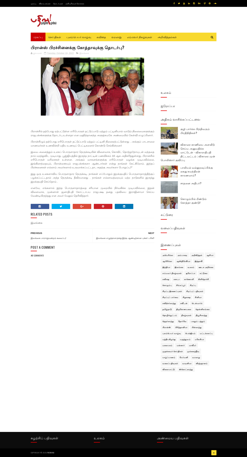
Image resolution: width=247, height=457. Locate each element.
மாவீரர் (192, 345)
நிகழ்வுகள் (186, 315)
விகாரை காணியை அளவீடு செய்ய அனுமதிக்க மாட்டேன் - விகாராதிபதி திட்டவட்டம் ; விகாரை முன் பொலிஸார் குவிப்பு (188, 152)
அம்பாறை (182, 255)
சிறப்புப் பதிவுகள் (194, 291)
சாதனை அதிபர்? (191, 183)
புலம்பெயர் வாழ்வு (78, 37)
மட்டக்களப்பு (206, 333)
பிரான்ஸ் (166, 327)
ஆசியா (210, 255)
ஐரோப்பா (190, 273)
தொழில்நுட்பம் (169, 315)
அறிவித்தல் (196, 255)
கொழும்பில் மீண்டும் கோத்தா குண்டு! (193, 201)
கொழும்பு (167, 285)
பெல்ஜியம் (190, 333)
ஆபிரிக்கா (167, 261)
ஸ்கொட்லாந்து (186, 369)
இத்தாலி (199, 261)
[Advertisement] (93, 340)
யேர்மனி (184, 357)
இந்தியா (166, 267)
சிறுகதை (187, 297)
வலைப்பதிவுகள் (170, 363)
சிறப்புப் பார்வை (170, 297)
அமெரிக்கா (167, 255)
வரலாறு (116, 37)
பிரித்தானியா (181, 327)
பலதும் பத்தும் (198, 321)
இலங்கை (84, 53)
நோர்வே (182, 321)
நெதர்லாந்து (168, 321)
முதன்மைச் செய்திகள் (172, 351)
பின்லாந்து (197, 327)
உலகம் (191, 267)
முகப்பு (33, 3)
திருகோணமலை (183, 309)
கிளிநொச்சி (203, 279)
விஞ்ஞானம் (202, 363)
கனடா (177, 279)
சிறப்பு (193, 285)
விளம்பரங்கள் (45, 3)
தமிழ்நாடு (167, 309)
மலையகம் (167, 345)
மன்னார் (181, 345)
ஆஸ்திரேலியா (183, 261)
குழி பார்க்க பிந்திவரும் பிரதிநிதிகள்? (195, 131)
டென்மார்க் (197, 303)
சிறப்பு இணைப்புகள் (172, 291)
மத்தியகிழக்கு (169, 339)
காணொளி (189, 279)
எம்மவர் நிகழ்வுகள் (139, 37)
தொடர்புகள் (58, 3)
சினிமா (198, 297)
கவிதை (101, 37)
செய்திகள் (54, 37)
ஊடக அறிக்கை (206, 267)
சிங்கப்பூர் (181, 285)
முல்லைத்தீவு (193, 351)
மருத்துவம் (185, 339)
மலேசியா (199, 339)
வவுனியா (187, 363)
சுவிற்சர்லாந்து (169, 303)
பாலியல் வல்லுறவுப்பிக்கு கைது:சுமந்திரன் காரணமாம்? (196, 171)
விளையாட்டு (168, 369)
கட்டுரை (204, 273)
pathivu (50, 452)
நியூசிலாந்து (201, 315)
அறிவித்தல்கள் (167, 37)
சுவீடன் (183, 303)
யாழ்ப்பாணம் (168, 357)
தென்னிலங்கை (203, 309)
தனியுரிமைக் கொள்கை (75, 3)
